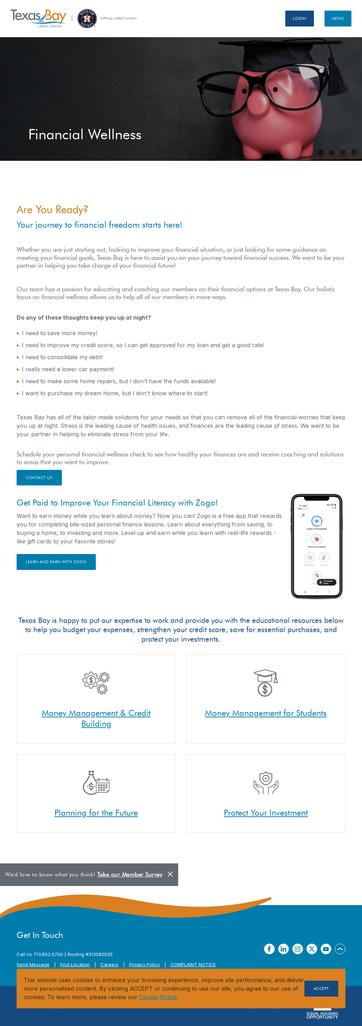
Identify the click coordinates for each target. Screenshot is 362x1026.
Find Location (75, 964)
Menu (338, 18)
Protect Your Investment (266, 813)
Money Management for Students (266, 713)
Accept (321, 988)
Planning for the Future (96, 813)
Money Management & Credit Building (96, 718)
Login (299, 18)
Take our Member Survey (129, 874)
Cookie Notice (158, 997)
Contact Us (39, 477)
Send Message (33, 964)
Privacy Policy (144, 964)
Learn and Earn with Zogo (56, 561)
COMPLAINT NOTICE (193, 964)
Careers (109, 964)
